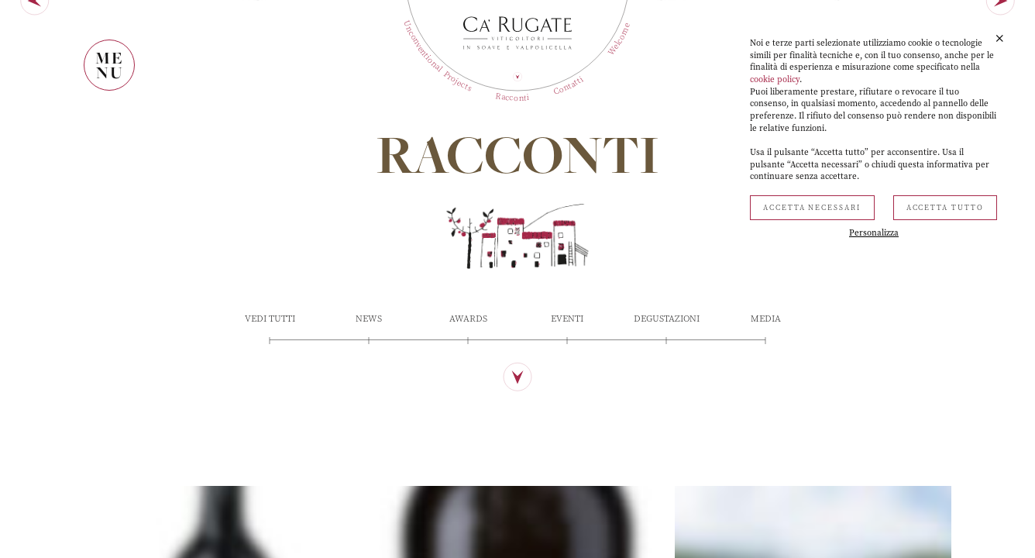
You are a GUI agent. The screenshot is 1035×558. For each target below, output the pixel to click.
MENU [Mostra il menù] (109, 65)
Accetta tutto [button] (945, 207)
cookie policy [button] (774, 79)
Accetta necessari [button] (812, 207)
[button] (999, 38)
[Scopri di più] (517, 486)
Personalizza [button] (874, 233)
